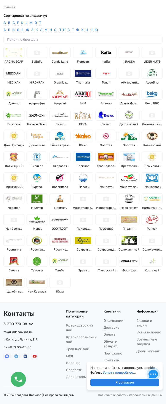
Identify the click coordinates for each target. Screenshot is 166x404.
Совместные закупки (146, 341)
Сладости (74, 370)
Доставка (111, 327)
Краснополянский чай (81, 339)
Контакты (112, 360)
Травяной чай (77, 349)
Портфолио (113, 353)
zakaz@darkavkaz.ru (17, 332)
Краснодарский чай (79, 327)
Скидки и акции (144, 323)
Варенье (73, 363)
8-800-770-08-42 (18, 324)
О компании (113, 321)
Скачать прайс (148, 332)
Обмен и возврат (110, 343)
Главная (9, 7)
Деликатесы (76, 377)
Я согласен (124, 382)
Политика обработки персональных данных (130, 395)
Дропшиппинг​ (148, 351)
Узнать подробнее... (119, 372)
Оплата (109, 334)
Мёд (69, 356)
